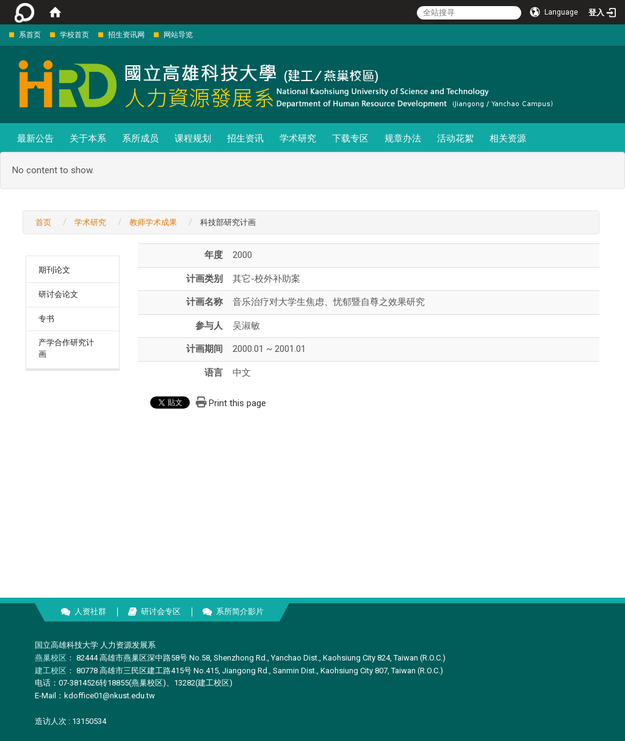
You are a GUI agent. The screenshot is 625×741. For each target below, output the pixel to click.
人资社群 (90, 611)
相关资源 (508, 138)
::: (2, 34)
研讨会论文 (58, 294)
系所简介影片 (240, 611)
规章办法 (403, 138)
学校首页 (74, 34)
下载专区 (350, 138)
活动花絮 (455, 138)
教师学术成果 (153, 222)
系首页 (30, 34)
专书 (46, 318)
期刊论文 (54, 269)
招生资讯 (245, 138)
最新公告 (35, 138)
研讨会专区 (161, 611)
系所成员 (140, 138)
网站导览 (178, 34)
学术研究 (298, 138)
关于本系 (88, 138)
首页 (43, 222)
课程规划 (193, 138)
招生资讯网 (126, 34)
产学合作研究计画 (66, 348)
